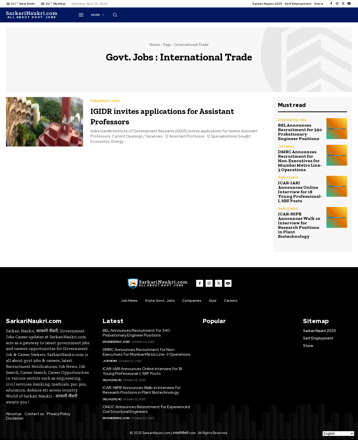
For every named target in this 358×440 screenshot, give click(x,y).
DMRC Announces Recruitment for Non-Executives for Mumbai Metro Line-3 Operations (300, 160)
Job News (286, 146)
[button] (232, 14)
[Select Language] (338, 433)
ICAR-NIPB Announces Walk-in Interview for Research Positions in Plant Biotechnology (299, 225)
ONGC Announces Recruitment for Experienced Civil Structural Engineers (146, 409)
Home (154, 44)
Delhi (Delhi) (288, 177)
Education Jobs (105, 101)
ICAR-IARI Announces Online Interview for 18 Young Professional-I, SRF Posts (300, 191)
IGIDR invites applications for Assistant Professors (159, 115)
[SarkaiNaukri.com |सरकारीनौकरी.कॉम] (31, 15)
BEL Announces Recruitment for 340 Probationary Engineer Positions (300, 131)
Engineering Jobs (292, 119)
